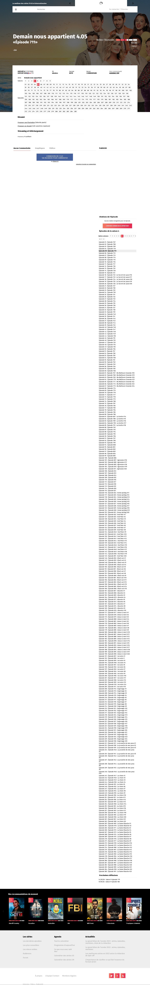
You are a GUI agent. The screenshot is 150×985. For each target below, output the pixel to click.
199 (72, 102)
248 (42, 108)
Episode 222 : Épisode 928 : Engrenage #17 (113, 724)
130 (127, 93)
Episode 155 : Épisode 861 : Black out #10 (112, 578)
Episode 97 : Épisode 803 (107, 451)
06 (41, 84)
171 (71, 99)
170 (68, 99)
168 (60, 99)
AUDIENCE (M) (114, 73)
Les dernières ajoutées (32, 941)
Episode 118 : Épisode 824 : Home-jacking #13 (114, 497)
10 (54, 84)
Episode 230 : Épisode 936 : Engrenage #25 (113, 741)
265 (105, 108)
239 (115, 105)
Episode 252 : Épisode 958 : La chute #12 (112, 799)
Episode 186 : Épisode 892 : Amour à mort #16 (114, 645)
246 (34, 108)
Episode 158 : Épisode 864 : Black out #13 (113, 584)
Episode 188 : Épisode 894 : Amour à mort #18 (114, 650)
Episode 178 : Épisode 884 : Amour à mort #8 (114, 628)
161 (33, 99)
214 (128, 102)
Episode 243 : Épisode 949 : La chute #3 (112, 780)
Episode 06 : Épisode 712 (107, 253)
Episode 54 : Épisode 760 (107, 358)
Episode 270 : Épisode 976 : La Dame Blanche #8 (115, 839)
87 (82, 90)
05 (38, 84)
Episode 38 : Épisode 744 (107, 323)
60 (104, 87)
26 (104, 84)
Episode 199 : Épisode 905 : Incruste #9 (112, 673)
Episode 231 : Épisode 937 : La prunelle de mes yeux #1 (117, 743)
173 (79, 99)
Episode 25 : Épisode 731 (107, 294)
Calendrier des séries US (64, 956)
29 (113, 84)
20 (85, 84)
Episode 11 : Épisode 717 (107, 264)
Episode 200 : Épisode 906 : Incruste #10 (112, 676)
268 (117, 108)
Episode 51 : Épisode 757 (107, 351)
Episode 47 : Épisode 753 (107, 342)
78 (53, 90)
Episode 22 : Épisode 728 (107, 288)
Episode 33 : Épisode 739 (107, 312)
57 (95, 87)
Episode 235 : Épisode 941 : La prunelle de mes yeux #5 (117, 754)
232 (89, 105)
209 (110, 102)
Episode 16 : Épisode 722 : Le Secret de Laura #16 (115, 275)
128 (119, 93)
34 (129, 84)
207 (102, 102)
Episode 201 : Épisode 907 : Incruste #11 (112, 678)
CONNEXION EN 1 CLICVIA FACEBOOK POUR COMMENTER (55, 157)
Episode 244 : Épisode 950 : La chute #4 (112, 782)
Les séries (27, 937)
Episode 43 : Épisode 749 (107, 334)
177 (94, 99)
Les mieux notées (30, 949)
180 (106, 99)
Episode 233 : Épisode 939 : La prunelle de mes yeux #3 (117, 748)
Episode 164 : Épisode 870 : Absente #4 (112, 597)
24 (97, 84)
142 (67, 96)
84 (72, 90)
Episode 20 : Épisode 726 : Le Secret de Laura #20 (115, 284)
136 (44, 96)
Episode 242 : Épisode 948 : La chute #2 (112, 778)
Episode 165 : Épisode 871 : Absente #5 (112, 599)
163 (41, 99)
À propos (38, 976)
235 (100, 105)
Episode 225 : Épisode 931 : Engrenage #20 (113, 730)
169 (64, 99)
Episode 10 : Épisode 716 (107, 262)
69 (25, 90)
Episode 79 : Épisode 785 (107, 412)
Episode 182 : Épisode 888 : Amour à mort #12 (114, 636)
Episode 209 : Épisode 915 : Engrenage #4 (113, 695)
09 (50, 84)
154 (113, 96)
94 (104, 90)
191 (41, 102)
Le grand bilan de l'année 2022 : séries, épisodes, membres (105, 948)
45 (57, 87)
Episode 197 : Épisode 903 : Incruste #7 (112, 669)
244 (26, 108)
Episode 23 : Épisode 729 (107, 290)
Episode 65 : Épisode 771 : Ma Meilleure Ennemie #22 (116, 382)
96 (110, 90)
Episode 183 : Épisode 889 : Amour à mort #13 (114, 639)
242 (126, 105)
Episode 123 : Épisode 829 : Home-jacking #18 (114, 508)
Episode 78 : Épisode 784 (107, 410)
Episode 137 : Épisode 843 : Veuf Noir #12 (113, 538)
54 (85, 87)
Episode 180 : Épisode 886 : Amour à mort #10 (114, 632)
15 (69, 84)
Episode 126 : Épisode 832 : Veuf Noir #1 (112, 514)
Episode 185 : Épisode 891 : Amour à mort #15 (114, 643)
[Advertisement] (113, 128)
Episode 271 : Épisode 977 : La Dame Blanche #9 (115, 841)
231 (85, 105)
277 (45, 111)
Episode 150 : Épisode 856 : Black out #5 (112, 567)
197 (64, 102)
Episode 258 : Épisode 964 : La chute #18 (112, 813)
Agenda (57, 937)
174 (83, 99)
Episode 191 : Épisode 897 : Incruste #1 (112, 656)
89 (88, 90)
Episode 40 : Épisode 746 (107, 327)
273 (29, 111)
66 (123, 87)
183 (117, 99)
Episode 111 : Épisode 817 (107, 482)
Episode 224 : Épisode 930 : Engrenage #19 (113, 728)
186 (129, 99)
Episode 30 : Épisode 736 (107, 305)
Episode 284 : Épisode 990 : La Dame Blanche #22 (115, 869)
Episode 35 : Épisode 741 (107, 316)
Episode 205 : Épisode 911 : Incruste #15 (112, 687)
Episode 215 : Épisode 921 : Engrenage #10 (113, 708)
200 (75, 102)
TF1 (32, 73)
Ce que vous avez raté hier (63, 950)
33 (125, 84)
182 (113, 99)
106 (37, 93)
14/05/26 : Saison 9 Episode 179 (109, 879)
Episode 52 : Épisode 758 (107, 353)
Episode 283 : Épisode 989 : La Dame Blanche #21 (115, 867)
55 (88, 87)
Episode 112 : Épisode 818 (107, 484)
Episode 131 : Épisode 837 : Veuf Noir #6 (112, 525)
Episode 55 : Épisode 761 (107, 360)
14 (66, 84)
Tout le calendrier (61, 941)
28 (110, 84)
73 (38, 90)
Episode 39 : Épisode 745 (107, 325)
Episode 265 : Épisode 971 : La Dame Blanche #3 (115, 828)
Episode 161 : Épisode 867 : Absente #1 (112, 591)
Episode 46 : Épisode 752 (107, 340)
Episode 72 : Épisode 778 (107, 397)
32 (122, 84)
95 (107, 90)
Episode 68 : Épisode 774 (107, 388)
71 (32, 90)
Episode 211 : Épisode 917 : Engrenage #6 (113, 700)
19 (82, 84)
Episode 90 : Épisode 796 (107, 436)
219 (41, 105)
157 (124, 96)
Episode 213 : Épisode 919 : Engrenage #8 (113, 704)
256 (72, 108)
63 (114, 87)
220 (44, 105)
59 (101, 87)
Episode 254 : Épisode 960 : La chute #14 (112, 804)
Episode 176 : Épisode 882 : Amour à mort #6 (114, 623)
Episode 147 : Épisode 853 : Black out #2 (112, 560)
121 (93, 93)
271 (129, 108)
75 (44, 90)
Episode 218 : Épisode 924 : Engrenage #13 (113, 715)
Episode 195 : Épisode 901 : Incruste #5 (112, 665)
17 (75, 84)
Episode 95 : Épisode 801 (107, 447)
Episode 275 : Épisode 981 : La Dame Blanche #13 (115, 850)
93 (100, 90)
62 (110, 87)
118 (82, 93)
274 (33, 111)
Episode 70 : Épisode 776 (107, 393)
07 (44, 84)
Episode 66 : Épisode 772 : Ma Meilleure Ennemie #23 (116, 384)
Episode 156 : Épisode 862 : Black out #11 (113, 580)
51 (76, 87)
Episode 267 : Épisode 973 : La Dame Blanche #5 (115, 832)
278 (49, 111)
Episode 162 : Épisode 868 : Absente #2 (112, 593)
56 (92, 87)
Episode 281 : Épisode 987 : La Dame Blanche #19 (115, 863)
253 (60, 108)
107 (41, 93)
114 (67, 93)
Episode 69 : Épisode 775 (107, 390)
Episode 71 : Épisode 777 (107, 395)
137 (48, 96)
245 (30, 108)
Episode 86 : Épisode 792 (107, 427)
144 (75, 96)
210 (114, 102)
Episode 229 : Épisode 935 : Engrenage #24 (113, 739)
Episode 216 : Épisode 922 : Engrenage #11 (113, 710)
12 (60, 84)
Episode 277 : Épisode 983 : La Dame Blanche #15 (115, 854)
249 (45, 108)
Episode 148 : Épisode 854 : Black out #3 (112, 562)
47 (63, 87)
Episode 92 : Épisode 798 (107, 440)
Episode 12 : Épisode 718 (107, 266)
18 (79, 84)
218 (37, 105)
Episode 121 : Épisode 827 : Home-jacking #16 (114, 504)
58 (98, 87)
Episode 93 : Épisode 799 (107, 443)
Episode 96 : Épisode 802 (107, 449)
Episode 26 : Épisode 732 (107, 297)
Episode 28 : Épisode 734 (107, 301)
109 (49, 93)
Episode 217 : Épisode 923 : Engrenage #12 (113, 713)
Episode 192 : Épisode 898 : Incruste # (111, 658)
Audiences (27, 953)
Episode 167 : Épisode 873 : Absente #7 (112, 604)
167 (56, 99)
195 (56, 102)
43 (50, 87)
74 (41, 90)
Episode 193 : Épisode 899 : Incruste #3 (112, 660)
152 (106, 96)
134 (37, 96)
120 (90, 93)
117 (79, 93)
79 (57, 90)
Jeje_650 (79, 3)
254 (64, 108)
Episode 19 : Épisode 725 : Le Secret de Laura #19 (115, 281)
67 (126, 87)
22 (91, 84)
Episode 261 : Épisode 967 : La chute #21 (112, 819)
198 (68, 102)
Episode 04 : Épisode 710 (107, 249)
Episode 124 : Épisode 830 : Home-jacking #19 (114, 510)
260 (87, 108)
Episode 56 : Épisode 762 (107, 362)
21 (88, 84)
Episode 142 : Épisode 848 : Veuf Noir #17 (113, 549)
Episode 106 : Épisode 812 (107, 471)
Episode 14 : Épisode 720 (107, 271)
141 (63, 96)
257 (75, 108)
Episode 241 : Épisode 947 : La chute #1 (112, 776)
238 (111, 105)
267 (113, 108)
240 (119, 105)
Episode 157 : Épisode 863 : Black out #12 (113, 582)
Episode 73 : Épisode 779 (107, 399)
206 (98, 102)
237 (107, 105)
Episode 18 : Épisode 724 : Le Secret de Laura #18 (115, 279)
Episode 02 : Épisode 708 (107, 244)
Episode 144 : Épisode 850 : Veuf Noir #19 (113, 554)
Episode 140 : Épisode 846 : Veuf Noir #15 (113, 545)
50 (73, 87)
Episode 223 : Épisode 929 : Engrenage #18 (113, 726)
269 (121, 108)
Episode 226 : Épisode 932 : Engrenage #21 (113, 732)
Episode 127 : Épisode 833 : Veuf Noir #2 (112, 517)
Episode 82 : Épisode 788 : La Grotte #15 (112, 419)
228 (74, 105)
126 (112, 93)
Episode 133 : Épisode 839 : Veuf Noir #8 (112, 530)
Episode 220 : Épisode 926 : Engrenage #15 (113, 719)
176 (90, 99)
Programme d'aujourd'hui (64, 945)
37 (32, 87)
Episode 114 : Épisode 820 (107, 488)
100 (123, 90)
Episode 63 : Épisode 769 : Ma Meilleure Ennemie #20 (116, 377)
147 (86, 96)
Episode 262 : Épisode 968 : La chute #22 (112, 821)
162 (37, 99)
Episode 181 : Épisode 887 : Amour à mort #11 (114, 634)
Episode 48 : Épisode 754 (107, 345)
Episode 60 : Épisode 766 (107, 371)
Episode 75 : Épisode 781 (107, 403)
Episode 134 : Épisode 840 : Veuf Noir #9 (112, 532)
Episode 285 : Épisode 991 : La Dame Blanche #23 (115, 871)
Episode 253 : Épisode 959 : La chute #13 (112, 802)
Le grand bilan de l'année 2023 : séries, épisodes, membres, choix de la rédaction (105, 942)
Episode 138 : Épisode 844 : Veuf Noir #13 (113, 541)
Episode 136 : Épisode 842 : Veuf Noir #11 (113, 536)
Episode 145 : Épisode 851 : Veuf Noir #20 (112, 556)
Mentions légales (69, 976)
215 (26, 105)
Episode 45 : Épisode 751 (107, 338)
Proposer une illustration (26, 122)
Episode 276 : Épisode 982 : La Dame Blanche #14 (115, 852)
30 (116, 84)
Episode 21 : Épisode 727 (107, 286)
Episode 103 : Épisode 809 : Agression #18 (113, 464)
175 (87, 99)
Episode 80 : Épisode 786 (107, 414)
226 (67, 105)
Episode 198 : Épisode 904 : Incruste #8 (112, 671)
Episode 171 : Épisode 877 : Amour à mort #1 (114, 612)
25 (100, 84)
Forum (25, 958)
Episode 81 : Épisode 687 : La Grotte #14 (112, 416)
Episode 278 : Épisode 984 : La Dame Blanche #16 (115, 856)
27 (107, 84)
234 (96, 105)
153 (109, 96)
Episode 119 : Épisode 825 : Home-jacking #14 (114, 499)
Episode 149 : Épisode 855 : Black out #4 (112, 565)
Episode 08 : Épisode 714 (107, 257)
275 (37, 111)
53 (82, 87)
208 (106, 102)
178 (98, 99)
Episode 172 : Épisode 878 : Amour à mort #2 (114, 615)
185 (125, 99)
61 (107, 87)
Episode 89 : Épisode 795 (107, 434)
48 (67, 87)
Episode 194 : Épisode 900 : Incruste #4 (112, 663)
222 (52, 105)
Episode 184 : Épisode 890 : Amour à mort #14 (114, 641)
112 (60, 93)
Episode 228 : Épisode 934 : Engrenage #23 (113, 737)
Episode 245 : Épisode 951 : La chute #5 (112, 784)
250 (49, 108)
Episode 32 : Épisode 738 (107, 310)
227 (70, 105)
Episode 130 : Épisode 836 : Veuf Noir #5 (112, 523)
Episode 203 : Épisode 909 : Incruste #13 (112, 682)
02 (28, 84)
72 (35, 90)
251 (53, 108)
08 (47, 84)
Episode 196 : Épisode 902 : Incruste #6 (112, 667)
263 (98, 108)
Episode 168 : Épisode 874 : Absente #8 (112, 606)
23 (94, 84)
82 (66, 90)
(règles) (134, 46)
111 (56, 93)
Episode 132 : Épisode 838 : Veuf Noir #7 (112, 528)
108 (45, 93)
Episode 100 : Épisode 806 (107, 458)
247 (38, 108)
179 (102, 99)
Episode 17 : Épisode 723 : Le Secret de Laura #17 (115, 277)
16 (72, 84)
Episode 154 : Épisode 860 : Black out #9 (112, 575)
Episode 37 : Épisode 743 (107, 321)
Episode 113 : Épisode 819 (107, 486)
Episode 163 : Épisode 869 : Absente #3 (112, 595)
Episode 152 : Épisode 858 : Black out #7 (112, 571)
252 (57, 108)
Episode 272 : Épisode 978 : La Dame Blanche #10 (115, 843)
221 (48, 105)
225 (63, 105)
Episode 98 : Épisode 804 (107, 453)
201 (79, 102)
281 (60, 111)
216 (29, 105)
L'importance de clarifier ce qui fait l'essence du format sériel (104, 961)
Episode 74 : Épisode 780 (107, 401)
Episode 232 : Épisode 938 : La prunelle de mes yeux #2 (117, 745)
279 (52, 111)
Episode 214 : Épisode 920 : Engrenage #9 (113, 706)
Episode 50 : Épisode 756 (107, 349)
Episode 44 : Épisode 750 (107, 336)
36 (28, 87)
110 (53, 93)
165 (48, 99)
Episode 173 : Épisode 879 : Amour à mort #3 (114, 617)
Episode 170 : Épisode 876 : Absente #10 (112, 610)
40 (41, 87)
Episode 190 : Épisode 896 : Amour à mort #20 (114, 654)
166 (52, 99)
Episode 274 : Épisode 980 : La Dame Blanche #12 (115, 847)
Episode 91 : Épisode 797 (107, 438)
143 (71, 96)
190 (37, 102)
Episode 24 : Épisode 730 (107, 292)
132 (29, 96)
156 (120, 96)
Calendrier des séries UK (64, 960)
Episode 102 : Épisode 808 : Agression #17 (113, 462)
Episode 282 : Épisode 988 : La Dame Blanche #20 (115, 865)
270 (125, 108)
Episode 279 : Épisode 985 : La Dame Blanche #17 (115, 858)
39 (38, 87)
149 (94, 96)
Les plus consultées (31, 945)
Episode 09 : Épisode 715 (107, 260)
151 (102, 96)
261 (90, 108)
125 (108, 93)
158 (128, 96)
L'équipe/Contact (52, 976)
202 (83, 102)
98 (116, 90)
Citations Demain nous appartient (117, 226)
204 (91, 102)
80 (60, 90)
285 (75, 111)
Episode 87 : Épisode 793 (107, 430)
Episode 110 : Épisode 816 (107, 480)
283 (68, 111)
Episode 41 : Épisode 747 (107, 329)
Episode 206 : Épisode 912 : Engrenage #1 (113, 689)
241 (123, 105)
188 (30, 102)
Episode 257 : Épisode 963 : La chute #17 (112, 810)
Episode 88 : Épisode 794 (107, 432)
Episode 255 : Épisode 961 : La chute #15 (112, 806)
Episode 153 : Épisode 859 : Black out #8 (112, 573)
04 (35, 84)
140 (59, 96)
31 (119, 84)
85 (75, 90)
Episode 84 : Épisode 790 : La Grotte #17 (112, 423)
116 (75, 93)
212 (121, 102)
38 (35, 87)
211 (117, 102)
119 (86, 93)
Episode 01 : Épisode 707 (107, 242)
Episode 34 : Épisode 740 (107, 314)
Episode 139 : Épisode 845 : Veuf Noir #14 (113, 543)
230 (82, 105)
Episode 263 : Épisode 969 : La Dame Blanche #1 (115, 823)
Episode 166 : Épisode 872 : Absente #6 (112, 602)
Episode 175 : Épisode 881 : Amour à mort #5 (114, 621)
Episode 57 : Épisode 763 (107, 364)
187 (26, 102)
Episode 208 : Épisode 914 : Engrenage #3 (113, 693)
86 (79, 90)
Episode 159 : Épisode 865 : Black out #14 (113, 586)
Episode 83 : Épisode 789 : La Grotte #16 (112, 421)
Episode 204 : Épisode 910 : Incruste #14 (112, 684)
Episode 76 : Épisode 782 (107, 406)
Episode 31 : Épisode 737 (107, 308)
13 (63, 84)
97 (113, 90)
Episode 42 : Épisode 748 (107, 332)
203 (87, 102)
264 (102, 108)
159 (26, 99)
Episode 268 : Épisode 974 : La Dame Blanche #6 (115, 834)
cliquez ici (55, 161)
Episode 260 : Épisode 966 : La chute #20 (112, 817)
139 (55, 96)
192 (45, 102)
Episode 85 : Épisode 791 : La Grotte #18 (112, 425)
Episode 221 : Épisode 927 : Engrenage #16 (113, 721)
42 (47, 87)
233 (93, 105)
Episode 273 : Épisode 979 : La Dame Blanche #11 (115, 845)
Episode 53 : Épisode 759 (107, 355)
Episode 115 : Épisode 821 (107, 491)
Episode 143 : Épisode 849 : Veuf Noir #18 (113, 552)
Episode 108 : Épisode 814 (107, 475)
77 (50, 90)
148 (90, 96)
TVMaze (32, 984)
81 (63, 90)
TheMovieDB (39, 984)
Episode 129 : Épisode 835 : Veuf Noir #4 (112, 521)
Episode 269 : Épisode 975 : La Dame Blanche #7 (115, 837)
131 (26, 96)
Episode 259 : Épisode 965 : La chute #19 (112, 815)
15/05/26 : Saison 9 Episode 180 (109, 882)
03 (32, 84)
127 (116, 93)
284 (71, 111)
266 (109, 108)
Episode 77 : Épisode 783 (107, 408)
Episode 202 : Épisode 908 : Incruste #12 (112, 680)
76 (47, 90)
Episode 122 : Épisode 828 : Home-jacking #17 (114, 506)
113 (64, 93)
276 (41, 111)
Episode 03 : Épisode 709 (107, 246)
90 (91, 90)
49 (70, 87)
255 (68, 108)
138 (52, 96)
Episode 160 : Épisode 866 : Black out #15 (113, 589)
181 (110, 99)
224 (59, 105)
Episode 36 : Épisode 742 (107, 318)
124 (104, 93)
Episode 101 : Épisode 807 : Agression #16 (113, 460)
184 (121, 99)
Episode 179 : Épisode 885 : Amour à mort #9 (114, 630)
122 (97, 93)
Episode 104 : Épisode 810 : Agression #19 (113, 467)
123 (101, 93)
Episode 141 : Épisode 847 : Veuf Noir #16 (113, 547)
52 (79, 87)
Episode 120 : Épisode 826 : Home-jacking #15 (114, 501)
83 (69, 90)
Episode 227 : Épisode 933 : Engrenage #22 (113, 734)
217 (33, 105)
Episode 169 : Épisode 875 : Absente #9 (112, 608)
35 (25, 87)
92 (97, 90)
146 (82, 96)
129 (123, 93)
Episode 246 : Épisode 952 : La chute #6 (112, 786)
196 (60, 102)
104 (29, 93)
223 (55, 105)
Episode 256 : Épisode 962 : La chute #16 (112, 808)
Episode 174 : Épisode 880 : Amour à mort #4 (114, 619)
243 (130, 105)
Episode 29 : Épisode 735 (107, 303)
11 (57, 84)
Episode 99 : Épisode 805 (107, 456)
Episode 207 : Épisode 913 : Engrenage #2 (113, 691)
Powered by (24, 136)
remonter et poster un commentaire (86, 164)
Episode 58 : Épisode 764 (107, 366)
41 (44, 87)
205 (95, 102)
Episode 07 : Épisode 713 (107, 255)
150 (98, 96)
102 (130, 90)
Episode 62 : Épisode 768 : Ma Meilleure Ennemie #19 (116, 375)
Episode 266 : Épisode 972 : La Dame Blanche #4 (115, 830)
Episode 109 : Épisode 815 (107, 477)
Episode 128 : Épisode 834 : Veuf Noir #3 (112, 519)
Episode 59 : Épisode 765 (107, 369)
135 (40, 96)
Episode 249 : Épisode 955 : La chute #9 (112, 793)
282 (64, 111)
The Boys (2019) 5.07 (97, 3)
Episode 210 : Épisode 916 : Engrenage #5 (113, 697)
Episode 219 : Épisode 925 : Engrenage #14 (113, 717)
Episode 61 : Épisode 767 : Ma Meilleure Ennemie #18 (116, 373)
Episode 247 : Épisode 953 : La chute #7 (112, 789)
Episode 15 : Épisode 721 (107, 273)
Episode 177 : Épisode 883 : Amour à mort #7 (114, 626)
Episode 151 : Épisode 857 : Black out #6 (112, 569)
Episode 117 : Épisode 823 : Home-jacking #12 (114, 495)
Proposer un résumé (25, 126)
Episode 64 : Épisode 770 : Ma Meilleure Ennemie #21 (117, 379)
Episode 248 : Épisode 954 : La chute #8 (112, 791)
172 (75, 99)
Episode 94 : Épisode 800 (107, 445)
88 (85, 90)
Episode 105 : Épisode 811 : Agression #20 (113, 469)
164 (44, 99)
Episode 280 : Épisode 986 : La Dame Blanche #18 (115, 860)
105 (33, 93)
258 (79, 108)
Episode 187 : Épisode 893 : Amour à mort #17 (114, 647)
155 (117, 96)
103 (26, 93)
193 (49, 102)
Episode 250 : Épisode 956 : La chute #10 (112, 795)
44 (54, 87)
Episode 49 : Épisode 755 (107, 347)
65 (120, 87)
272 (26, 111)
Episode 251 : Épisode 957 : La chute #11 (112, 797)
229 (78, 105)
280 (56, 111)
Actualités (90, 937)
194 (52, 102)
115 (71, 93)
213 (125, 102)
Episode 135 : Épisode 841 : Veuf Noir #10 (112, 534)
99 (119, 90)
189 (33, 102)
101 (127, 90)
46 (60, 87)
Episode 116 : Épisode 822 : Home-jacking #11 (114, 493)
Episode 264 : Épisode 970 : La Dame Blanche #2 (115, 826)
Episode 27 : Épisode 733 (107, 299)
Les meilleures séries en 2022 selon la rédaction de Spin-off (105, 954)
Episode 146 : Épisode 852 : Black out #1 (112, 558)
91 (94, 90)
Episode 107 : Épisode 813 (107, 473)
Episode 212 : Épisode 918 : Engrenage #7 (113, 702)
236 (104, 105)
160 (29, 99)
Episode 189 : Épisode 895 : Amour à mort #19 (114, 652)
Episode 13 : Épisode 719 (107, 268)
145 (79, 96)
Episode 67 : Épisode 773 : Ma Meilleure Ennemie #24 (117, 386)
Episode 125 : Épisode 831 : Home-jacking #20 (114, 512)
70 (28, 90)
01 (25, 84)
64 (117, 87)
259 (83, 108)
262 (94, 108)
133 (33, 96)
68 (129, 87)
